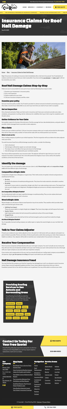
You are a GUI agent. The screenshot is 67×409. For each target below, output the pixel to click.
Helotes (25, 307)
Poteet (24, 310)
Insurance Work (38, 377)
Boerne (9, 318)
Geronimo (24, 318)
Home (3, 72)
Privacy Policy (46, 402)
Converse (16, 318)
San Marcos (19, 314)
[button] (31, 7)
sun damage (47, 78)
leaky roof (56, 78)
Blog (8, 72)
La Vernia (9, 310)
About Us (37, 389)
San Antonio (10, 314)
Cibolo (18, 307)
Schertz (28, 314)
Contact (36, 394)
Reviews (48, 7)
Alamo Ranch (10, 303)
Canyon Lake (10, 307)
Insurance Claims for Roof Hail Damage (22, 72)
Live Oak (17, 310)
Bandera (19, 303)
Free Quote (60, 7)
